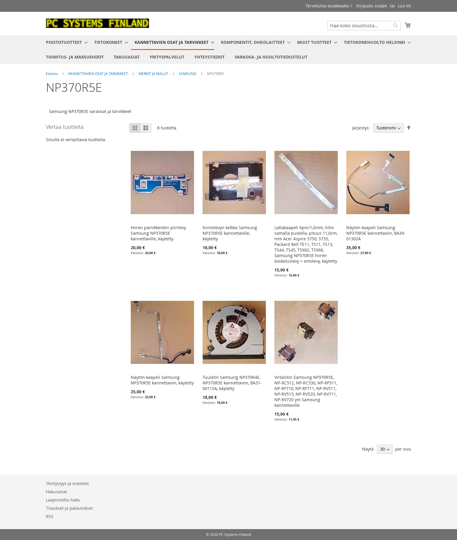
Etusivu (52, 73)
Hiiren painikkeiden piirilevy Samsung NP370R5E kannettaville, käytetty (158, 233)
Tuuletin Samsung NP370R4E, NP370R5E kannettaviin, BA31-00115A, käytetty (232, 382)
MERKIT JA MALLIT (154, 73)
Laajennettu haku (63, 500)
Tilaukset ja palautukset (69, 508)
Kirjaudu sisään (371, 6)
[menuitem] (65, 42)
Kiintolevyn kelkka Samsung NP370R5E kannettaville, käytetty (230, 233)
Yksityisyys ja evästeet (67, 483)
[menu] (228, 49)
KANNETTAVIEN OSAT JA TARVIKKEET (98, 73)
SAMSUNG (188, 73)
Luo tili (404, 6)
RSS (49, 516)
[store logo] (97, 23)
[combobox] (364, 25)
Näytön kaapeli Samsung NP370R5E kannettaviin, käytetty (162, 380)
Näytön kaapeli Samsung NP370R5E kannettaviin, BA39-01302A (375, 233)
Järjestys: (361, 128)
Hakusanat (56, 491)
